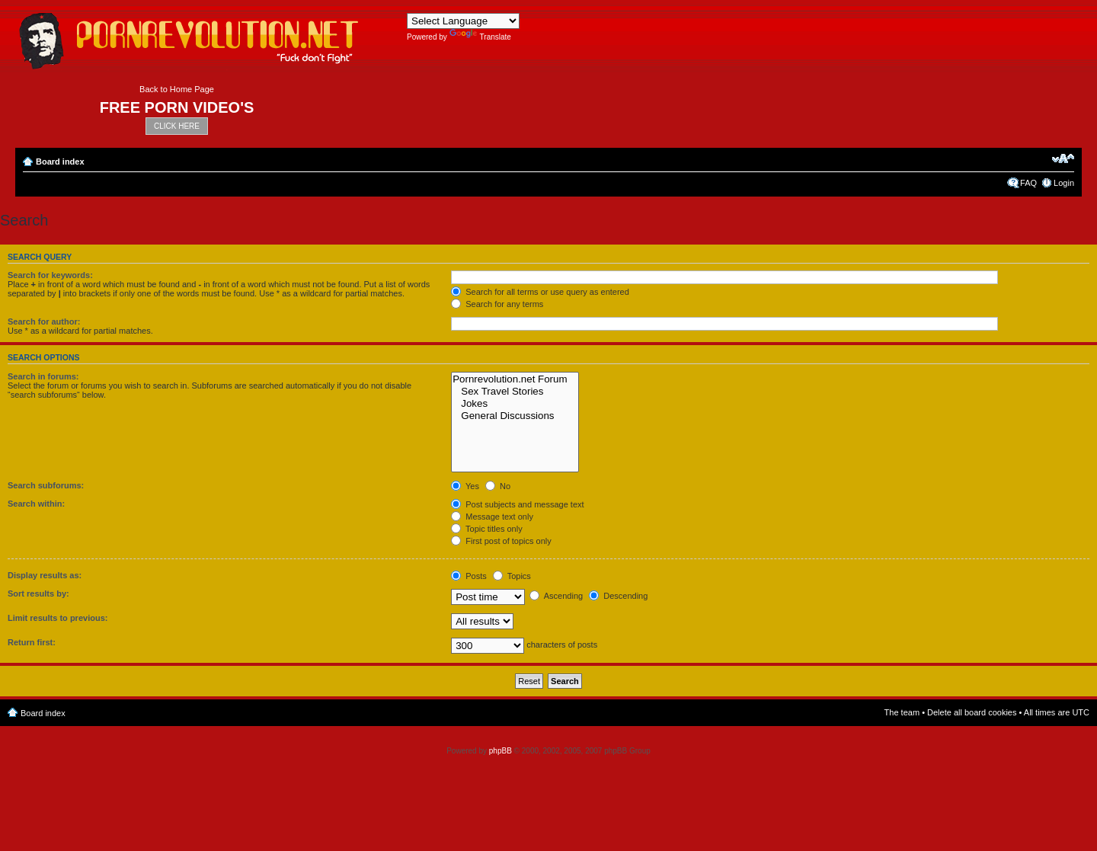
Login (1064, 182)
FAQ (1028, 182)
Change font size (1063, 158)
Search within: (36, 503)
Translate (480, 37)
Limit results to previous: (57, 617)
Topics (512, 576)
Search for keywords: (50, 275)
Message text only (492, 516)
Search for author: (44, 321)
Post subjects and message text (517, 504)
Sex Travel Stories (515, 392)
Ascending (556, 595)
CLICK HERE (177, 126)
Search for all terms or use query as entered (540, 291)
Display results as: (45, 575)
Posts (469, 576)
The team (901, 712)
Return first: (32, 642)
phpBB (500, 751)
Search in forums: (43, 376)
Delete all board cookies (971, 712)
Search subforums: (46, 485)
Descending (618, 595)
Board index (60, 161)
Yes (465, 486)
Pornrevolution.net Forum (515, 379)
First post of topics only (501, 540)
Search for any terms (497, 304)
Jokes (515, 404)
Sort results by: (38, 593)
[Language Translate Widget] (463, 21)
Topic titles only (486, 528)
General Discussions (515, 416)
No (497, 486)
